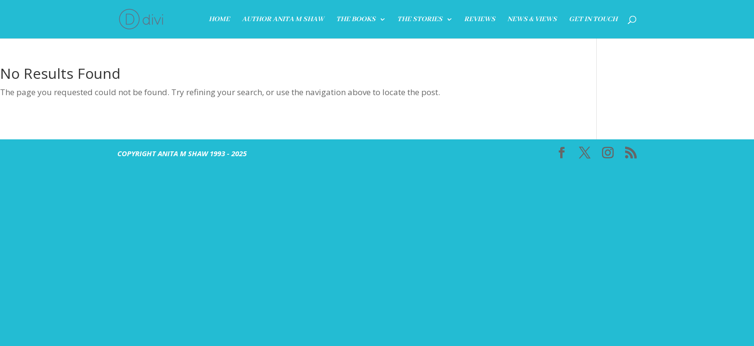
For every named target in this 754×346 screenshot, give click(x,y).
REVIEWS (479, 20)
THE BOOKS (356, 20)
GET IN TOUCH (593, 20)
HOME (219, 20)
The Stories (419, 20)
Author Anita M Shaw (283, 20)
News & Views (532, 20)
